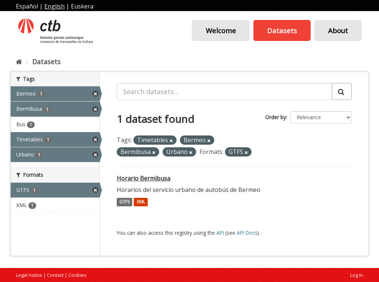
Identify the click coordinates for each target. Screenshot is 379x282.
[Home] (19, 61)
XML (141, 202)
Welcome (221, 30)
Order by (275, 117)
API (220, 232)
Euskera (82, 6)
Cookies (77, 275)
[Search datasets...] (224, 91)
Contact (55, 275)
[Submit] (342, 91)
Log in (356, 275)
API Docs (247, 232)
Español (27, 6)
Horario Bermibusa (143, 178)
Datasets (282, 30)
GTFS (124, 202)
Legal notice (29, 275)
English (54, 6)
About (338, 30)
